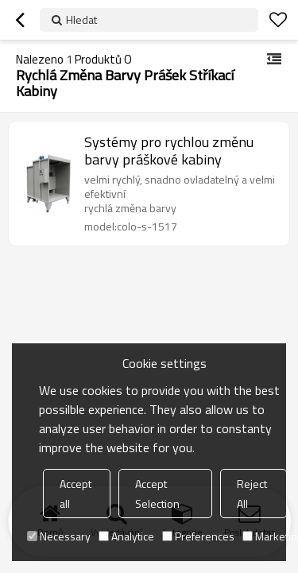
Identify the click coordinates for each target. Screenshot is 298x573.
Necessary (59, 536)
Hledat (81, 19)
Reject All (252, 493)
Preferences (198, 536)
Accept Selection (157, 493)
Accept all (75, 493)
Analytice (126, 536)
